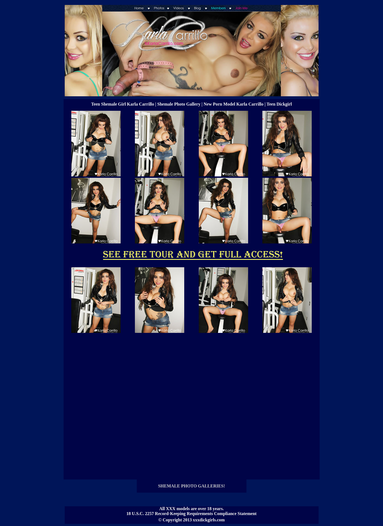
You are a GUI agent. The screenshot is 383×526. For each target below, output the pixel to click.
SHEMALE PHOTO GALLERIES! (191, 486)
